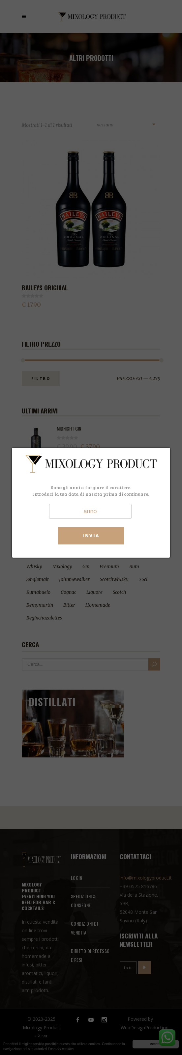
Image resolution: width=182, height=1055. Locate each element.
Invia (91, 536)
